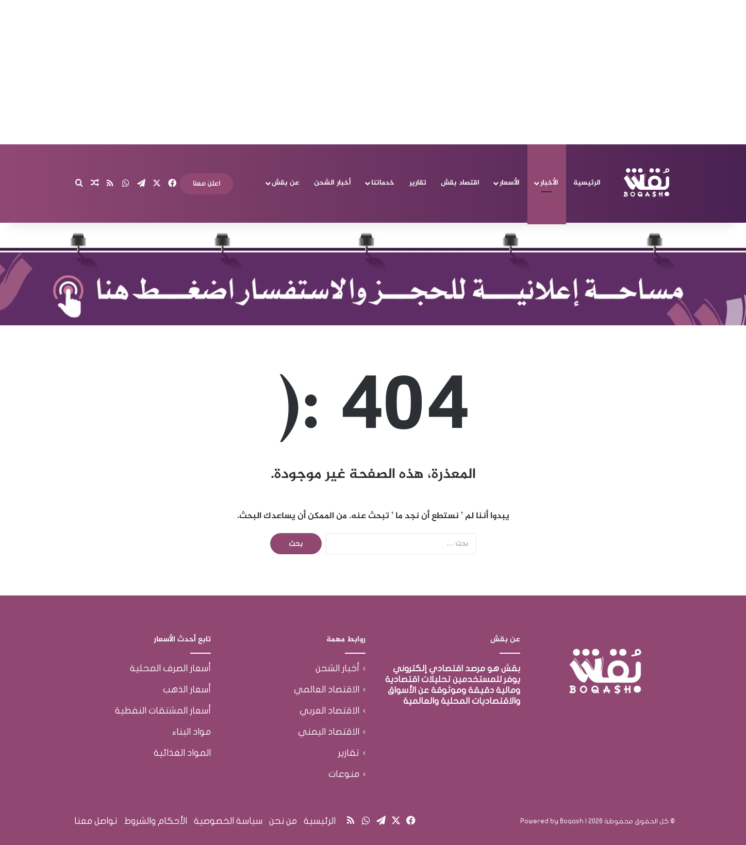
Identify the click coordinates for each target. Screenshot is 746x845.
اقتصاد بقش (460, 183)
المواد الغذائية (182, 753)
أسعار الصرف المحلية (170, 668)
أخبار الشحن (332, 183)
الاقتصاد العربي (329, 711)
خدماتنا (382, 183)
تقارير (417, 183)
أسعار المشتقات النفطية (163, 711)
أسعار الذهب (187, 689)
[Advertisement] (373, 72)
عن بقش (285, 183)
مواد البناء (191, 732)
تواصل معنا (96, 821)
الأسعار (510, 183)
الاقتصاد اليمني (328, 732)
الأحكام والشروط (155, 821)
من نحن (283, 821)
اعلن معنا (206, 183)
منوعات (343, 774)
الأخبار (549, 183)
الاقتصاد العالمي (326, 689)
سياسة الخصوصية (228, 821)
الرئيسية (587, 183)
